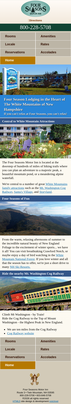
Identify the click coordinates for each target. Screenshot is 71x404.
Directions (35, 20)
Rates (45, 44)
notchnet (53, 401)
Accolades (48, 52)
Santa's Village (23, 192)
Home (9, 60)
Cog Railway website (20, 333)
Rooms (10, 36)
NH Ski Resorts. (20, 267)
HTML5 (16, 401)
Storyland (45, 192)
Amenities (48, 36)
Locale (10, 44)
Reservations (15, 52)
